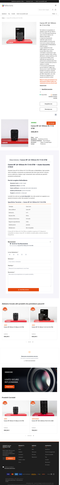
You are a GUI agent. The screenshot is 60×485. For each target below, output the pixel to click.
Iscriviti (10, 458)
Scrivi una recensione (29, 360)
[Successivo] (33, 342)
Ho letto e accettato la (9, 467)
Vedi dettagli (51, 123)
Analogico (21, 457)
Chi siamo (47, 464)
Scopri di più (43, 85)
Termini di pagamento (50, 452)
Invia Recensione (23, 289)
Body (20, 449)
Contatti (13, 13)
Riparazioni (34, 457)
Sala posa (34, 452)
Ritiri (33, 449)
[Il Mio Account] (53, 9)
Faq (9, 13)
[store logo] (7, 5)
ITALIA (54, 14)
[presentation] (18, 249)
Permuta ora (48, 109)
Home (3, 18)
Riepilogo (11, 265)
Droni (20, 462)
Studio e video (22, 459)
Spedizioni (4, 13)
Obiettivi (20, 452)
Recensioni (47, 462)
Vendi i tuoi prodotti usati (41, 1)
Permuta (34, 454)
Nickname (11, 258)
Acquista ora (48, 104)
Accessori (21, 454)
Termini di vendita (49, 454)
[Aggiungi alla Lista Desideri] (55, 114)
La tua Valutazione (13, 252)
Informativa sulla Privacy (9, 468)
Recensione (11, 272)
